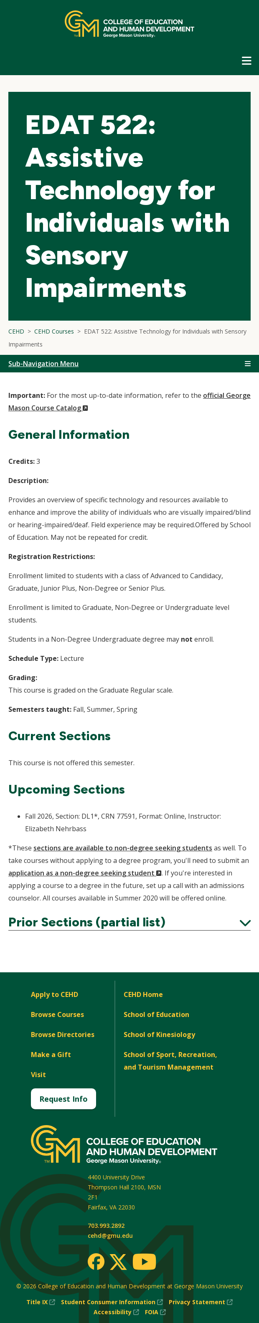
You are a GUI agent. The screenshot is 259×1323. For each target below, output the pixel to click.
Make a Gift (51, 1054)
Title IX (40, 1302)
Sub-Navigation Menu (43, 363)
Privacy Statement (201, 1302)
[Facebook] (96, 1261)
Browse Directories (62, 1034)
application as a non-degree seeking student (85, 873)
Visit (38, 1074)
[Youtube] (144, 1263)
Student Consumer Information (112, 1302)
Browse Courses (57, 1014)
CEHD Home (143, 994)
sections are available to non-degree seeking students (122, 847)
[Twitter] (118, 1262)
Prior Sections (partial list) (129, 922)
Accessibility (116, 1312)
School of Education (156, 1014)
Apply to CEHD (54, 994)
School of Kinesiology (159, 1034)
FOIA (155, 1312)
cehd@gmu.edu (110, 1236)
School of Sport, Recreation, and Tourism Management (170, 1061)
